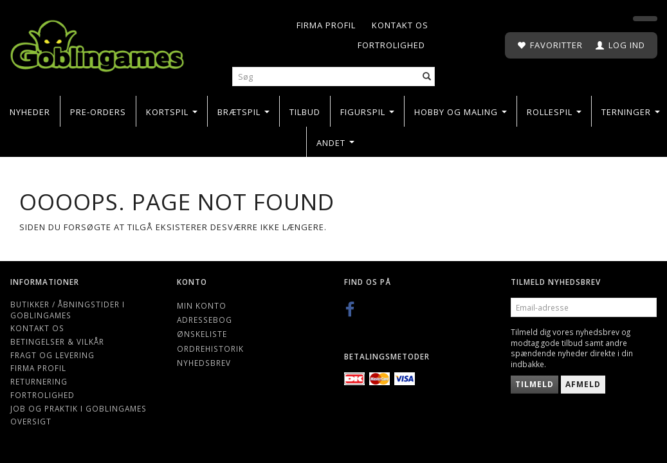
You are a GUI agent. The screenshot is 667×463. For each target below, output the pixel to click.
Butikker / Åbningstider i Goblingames (67, 309)
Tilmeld (534, 384)
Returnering (39, 381)
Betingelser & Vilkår (57, 341)
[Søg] (427, 77)
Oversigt (30, 421)
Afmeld (583, 384)
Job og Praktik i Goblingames (78, 408)
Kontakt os (400, 25)
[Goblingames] (97, 43)
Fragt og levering (52, 355)
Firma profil (326, 25)
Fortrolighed (391, 45)
